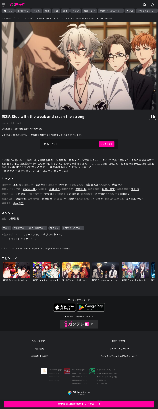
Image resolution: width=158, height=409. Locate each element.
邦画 (65, 10)
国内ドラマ (23, 10)
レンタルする (106, 144)
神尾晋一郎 (29, 189)
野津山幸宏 (108, 189)
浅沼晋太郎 (92, 184)
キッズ (130, 10)
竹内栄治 (69, 198)
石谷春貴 (40, 184)
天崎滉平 (64, 184)
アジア (75, 10)
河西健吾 (100, 194)
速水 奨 (135, 189)
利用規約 (39, 348)
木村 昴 (17, 184)
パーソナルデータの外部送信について (118, 356)
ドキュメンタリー (147, 10)
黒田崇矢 (125, 194)
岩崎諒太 (74, 194)
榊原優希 (47, 198)
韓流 (47, 10)
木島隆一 (23, 194)
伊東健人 (49, 194)
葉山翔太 (21, 198)
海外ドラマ (89, 10)
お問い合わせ (118, 340)
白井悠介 (54, 189)
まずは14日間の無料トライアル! (79, 404)
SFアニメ (54, 227)
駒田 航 (116, 184)
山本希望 (18, 203)
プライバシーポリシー (118, 348)
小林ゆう (98, 198)
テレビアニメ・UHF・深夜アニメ (29, 227)
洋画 (56, 10)
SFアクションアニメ (72, 227)
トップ (8, 10)
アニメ (36, 10)
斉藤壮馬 (80, 189)
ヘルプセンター (39, 340)
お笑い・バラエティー (111, 10)
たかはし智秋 (134, 198)
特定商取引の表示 (39, 356)
